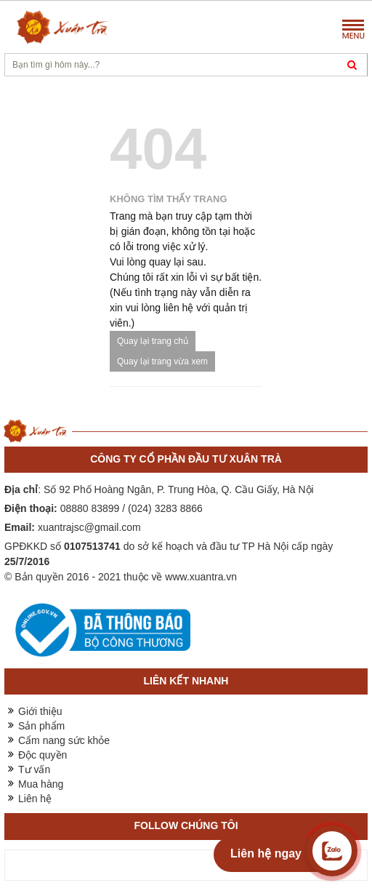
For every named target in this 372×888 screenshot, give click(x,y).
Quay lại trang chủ (152, 341)
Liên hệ (35, 798)
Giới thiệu (40, 711)
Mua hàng (40, 784)
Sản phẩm (41, 726)
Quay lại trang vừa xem (162, 361)
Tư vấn (34, 769)
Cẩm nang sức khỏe (64, 740)
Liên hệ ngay (266, 853)
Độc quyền (42, 755)
